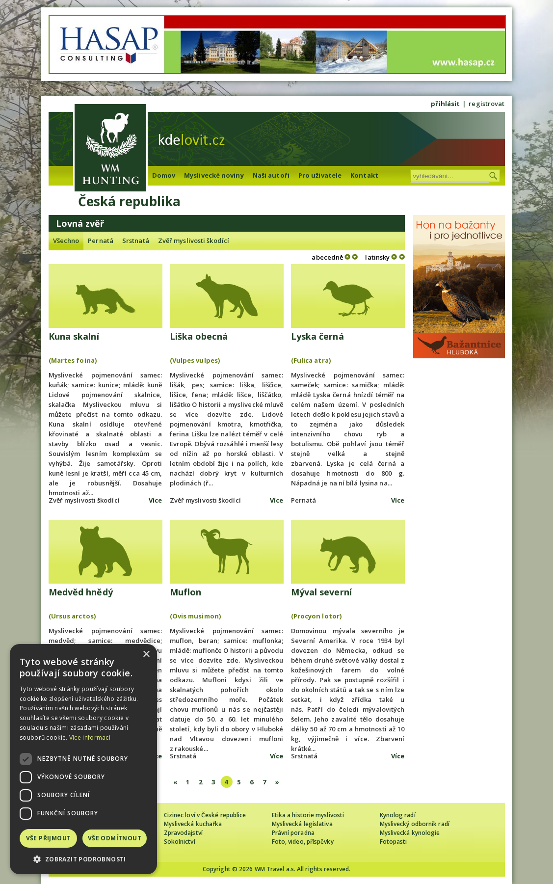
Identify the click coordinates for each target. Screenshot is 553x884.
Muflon (186, 592)
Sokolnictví (179, 841)
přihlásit (445, 103)
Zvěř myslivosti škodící (193, 240)
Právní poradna (293, 833)
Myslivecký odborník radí (414, 824)
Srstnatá (135, 240)
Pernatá (100, 240)
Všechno (66, 240)
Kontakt (364, 175)
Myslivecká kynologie (410, 833)
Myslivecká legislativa (302, 824)
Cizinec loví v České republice (205, 815)
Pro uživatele (320, 175)
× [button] (146, 654)
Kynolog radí (398, 815)
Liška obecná (199, 336)
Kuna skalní (74, 336)
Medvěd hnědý (81, 592)
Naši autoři (271, 175)
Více (155, 500)
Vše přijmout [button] (48, 838)
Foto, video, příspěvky (303, 841)
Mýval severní (321, 592)
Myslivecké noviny (214, 175)
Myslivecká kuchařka (193, 824)
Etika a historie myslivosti (308, 815)
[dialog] (83, 759)
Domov (164, 175)
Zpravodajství (183, 833)
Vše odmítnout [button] (114, 838)
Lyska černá (317, 336)
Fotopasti (393, 841)
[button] (83, 859)
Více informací (89, 737)
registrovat (486, 103)
